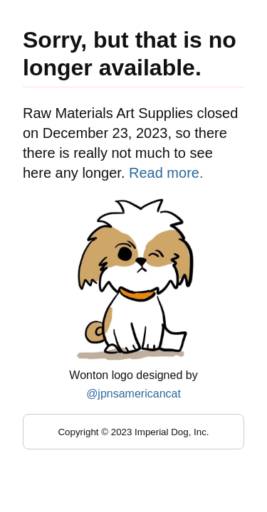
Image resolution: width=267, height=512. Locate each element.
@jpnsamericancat (133, 394)
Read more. (166, 173)
